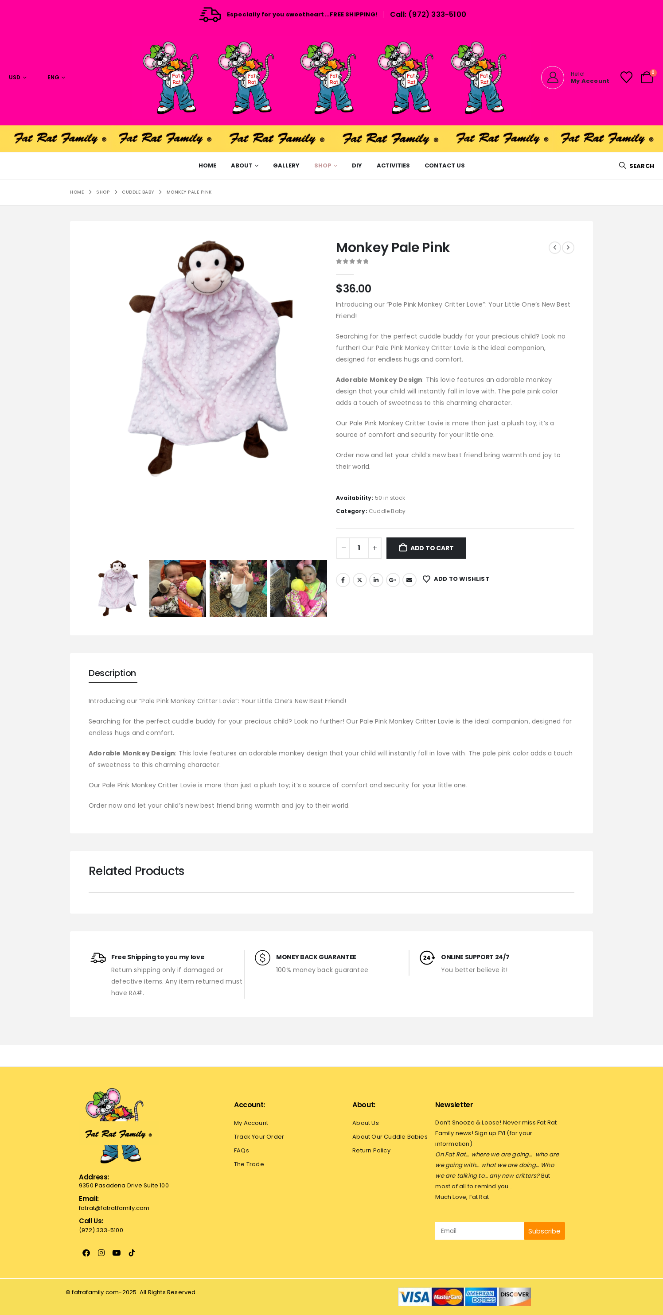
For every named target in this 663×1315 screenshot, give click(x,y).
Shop (323, 165)
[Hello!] (575, 77)
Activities (393, 165)
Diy (357, 165)
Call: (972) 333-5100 (428, 14)
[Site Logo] (331, 77)
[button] (636, 166)
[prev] (555, 247)
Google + (393, 580)
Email (409, 580)
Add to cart (432, 548)
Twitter (360, 580)
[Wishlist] (626, 77)
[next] (568, 247)
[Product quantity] (359, 548)
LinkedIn (376, 580)
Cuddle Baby (387, 511)
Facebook (343, 580)
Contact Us (445, 165)
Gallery (286, 165)
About (242, 165)
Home (207, 165)
